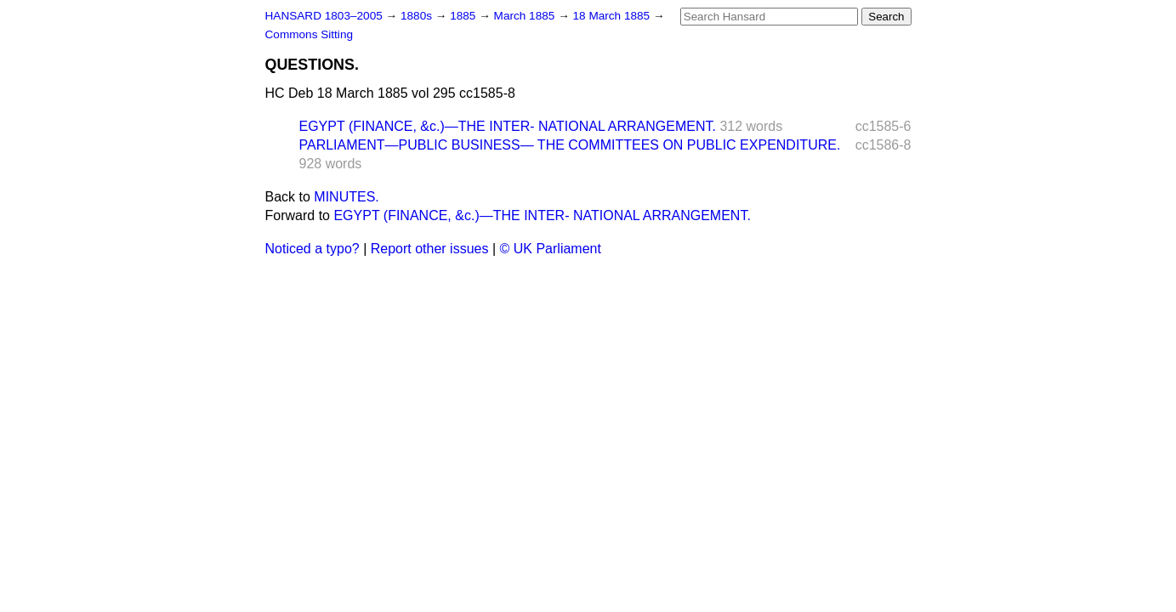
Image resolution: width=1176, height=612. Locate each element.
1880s (418, 15)
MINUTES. (346, 197)
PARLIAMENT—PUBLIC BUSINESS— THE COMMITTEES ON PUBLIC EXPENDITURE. (570, 145)
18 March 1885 (613, 15)
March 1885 (526, 15)
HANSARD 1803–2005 (324, 15)
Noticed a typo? (312, 248)
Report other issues (430, 248)
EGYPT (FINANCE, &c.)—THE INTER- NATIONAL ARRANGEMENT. (507, 126)
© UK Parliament (550, 248)
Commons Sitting (309, 34)
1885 (464, 15)
